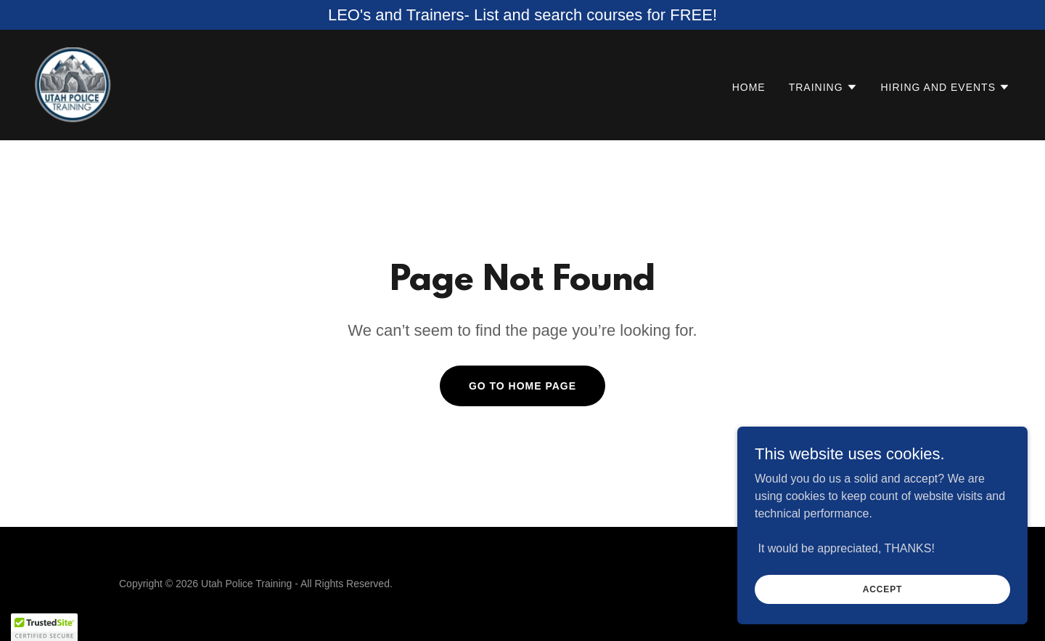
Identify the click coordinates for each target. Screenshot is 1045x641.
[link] (73, 84)
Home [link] (749, 87)
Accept (882, 589)
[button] (823, 87)
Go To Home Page (522, 386)
